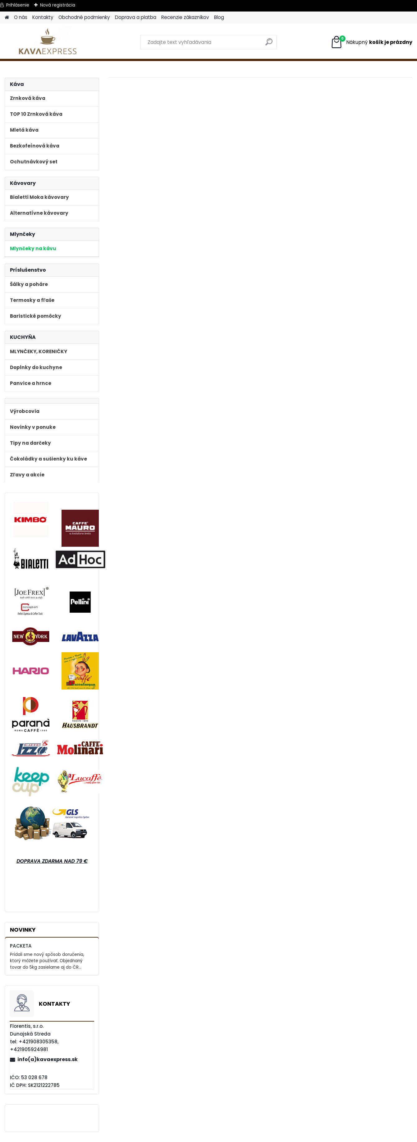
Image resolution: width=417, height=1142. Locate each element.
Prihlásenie (17, 5)
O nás (20, 17)
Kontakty (42, 17)
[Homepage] (7, 18)
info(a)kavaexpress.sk (47, 1059)
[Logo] (47, 42)
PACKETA (21, 946)
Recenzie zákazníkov (185, 17)
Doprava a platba (135, 17)
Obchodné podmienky (84, 17)
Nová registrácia (57, 5)
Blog (219, 17)
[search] (269, 44)
